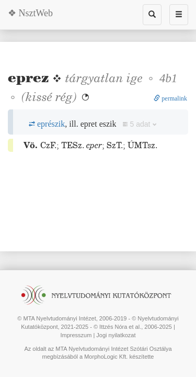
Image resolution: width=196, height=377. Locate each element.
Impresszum (75, 335)
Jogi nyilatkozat (115, 335)
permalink (170, 98)
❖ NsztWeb (30, 13)
